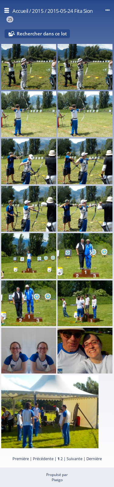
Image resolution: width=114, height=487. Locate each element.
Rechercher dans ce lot (42, 34)
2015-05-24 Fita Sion (70, 10)
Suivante (74, 458)
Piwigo (57, 479)
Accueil (20, 10)
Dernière (94, 458)
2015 (37, 10)
